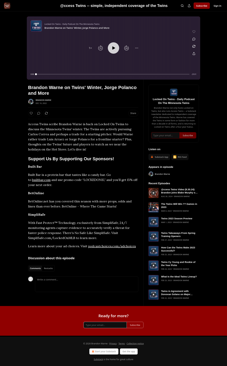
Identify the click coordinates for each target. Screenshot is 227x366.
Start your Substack (103, 351)
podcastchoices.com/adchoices (112, 246)
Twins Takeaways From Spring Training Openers (178, 234)
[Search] (182, 6)
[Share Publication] (189, 6)
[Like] (31, 113)
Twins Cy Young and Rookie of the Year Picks (178, 264)
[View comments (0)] (193, 39)
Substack (98, 359)
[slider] (113, 74)
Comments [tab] (35, 268)
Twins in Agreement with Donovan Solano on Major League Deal (175, 293)
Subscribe (201, 5)
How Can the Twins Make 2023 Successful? (178, 249)
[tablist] (41, 268)
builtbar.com (41, 180)
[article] (173, 193)
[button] (90, 48)
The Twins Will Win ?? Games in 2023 (179, 205)
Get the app (128, 351)
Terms (121, 343)
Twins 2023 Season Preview (176, 218)
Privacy (113, 343)
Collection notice (135, 343)
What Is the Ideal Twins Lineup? (179, 276)
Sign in (217, 5)
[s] (153, 192)
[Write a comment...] (86, 284)
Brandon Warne (43, 100)
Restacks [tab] (48, 268)
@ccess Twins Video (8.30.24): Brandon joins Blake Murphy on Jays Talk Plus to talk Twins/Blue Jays (179, 191)
